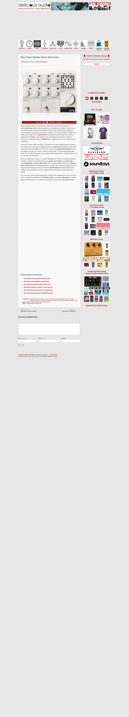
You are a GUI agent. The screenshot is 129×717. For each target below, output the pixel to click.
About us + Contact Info (50, 354)
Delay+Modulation (60, 299)
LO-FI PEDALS (43, 300)
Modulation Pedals (56, 300)
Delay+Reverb (69, 299)
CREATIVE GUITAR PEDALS (37, 299)
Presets (33, 302)
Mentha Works (30, 303)
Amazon (59, 122)
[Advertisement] (49, 231)
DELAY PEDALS (50, 299)
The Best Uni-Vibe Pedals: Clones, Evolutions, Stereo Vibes (96, 272)
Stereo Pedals (39, 302)
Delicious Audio (24, 354)
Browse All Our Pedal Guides (96, 306)
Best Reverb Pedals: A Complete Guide (96, 172)
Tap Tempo (47, 302)
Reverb (52, 122)
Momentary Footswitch (68, 300)
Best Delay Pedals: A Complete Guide (96, 206)
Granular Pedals (34, 300)
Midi (49, 300)
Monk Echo (38, 303)
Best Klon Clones (96, 239)
